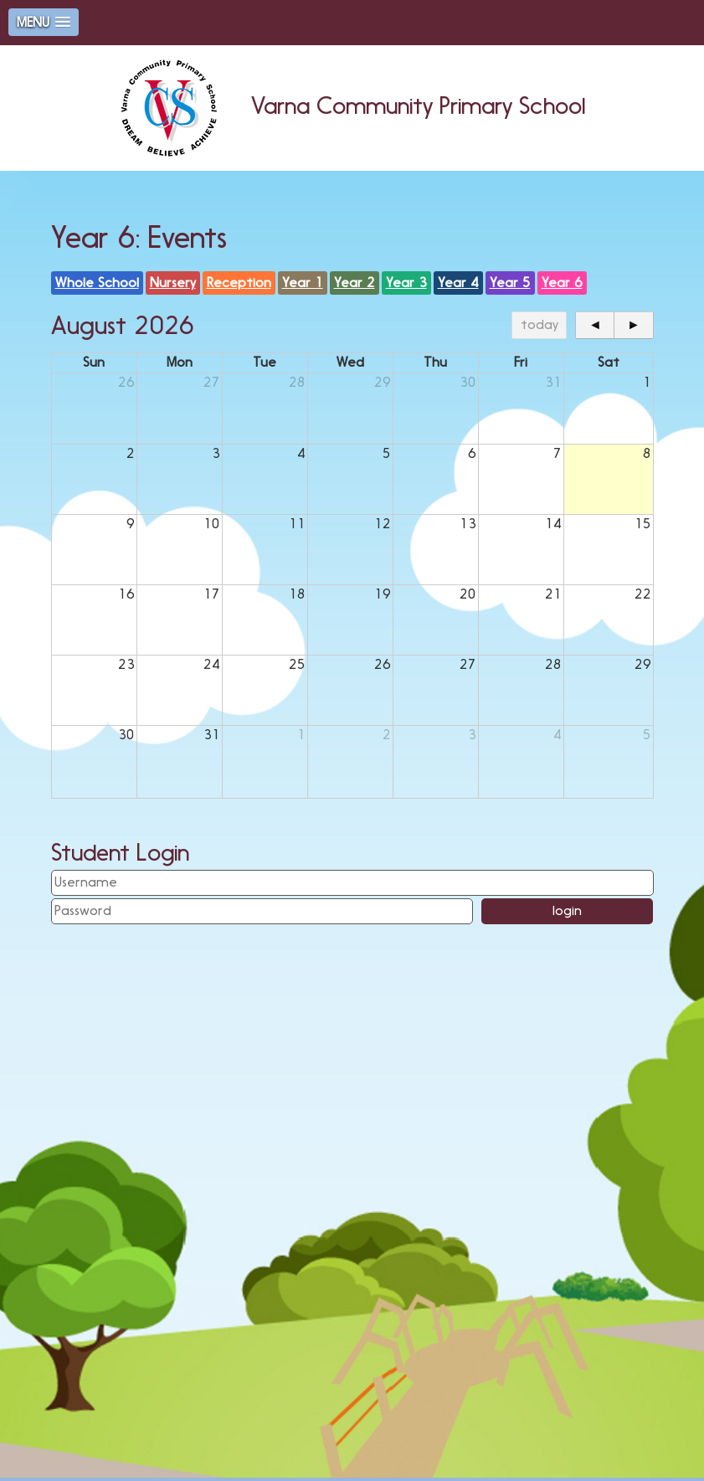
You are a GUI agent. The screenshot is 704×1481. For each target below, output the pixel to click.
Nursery (173, 283)
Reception (239, 283)
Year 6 (562, 283)
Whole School (97, 283)
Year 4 (458, 283)
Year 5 (510, 283)
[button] (43, 22)
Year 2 (354, 283)
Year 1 (302, 283)
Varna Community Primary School (352, 106)
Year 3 (406, 283)
